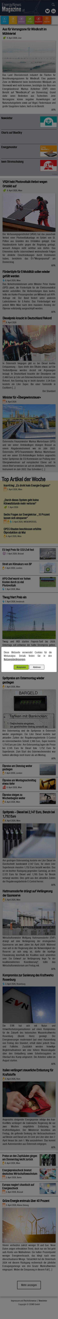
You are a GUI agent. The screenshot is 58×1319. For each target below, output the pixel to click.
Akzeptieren (21, 667)
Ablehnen (37, 667)
